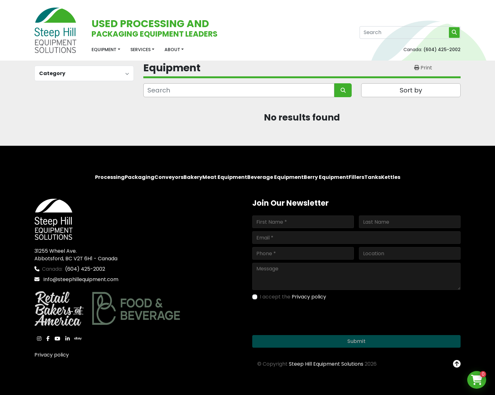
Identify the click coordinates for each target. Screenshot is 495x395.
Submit (356, 341)
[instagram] (39, 338)
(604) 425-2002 (442, 49)
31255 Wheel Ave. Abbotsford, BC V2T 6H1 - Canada (75, 254)
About (172, 49)
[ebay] (78, 338)
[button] (106, 49)
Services (140, 49)
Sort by (411, 90)
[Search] (410, 32)
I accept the (293, 296)
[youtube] (57, 338)
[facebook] (48, 338)
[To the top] (457, 364)
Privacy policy (51, 354)
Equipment (104, 49)
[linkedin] (67, 338)
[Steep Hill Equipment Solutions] (53, 219)
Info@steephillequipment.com (80, 279)
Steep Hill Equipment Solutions (326, 364)
